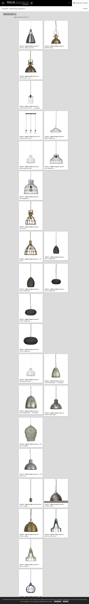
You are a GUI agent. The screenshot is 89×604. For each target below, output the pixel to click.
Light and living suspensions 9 (17, 8)
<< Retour (85, 8)
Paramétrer (57, 601)
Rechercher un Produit (80, 3)
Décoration (5, 8)
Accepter (66, 601)
